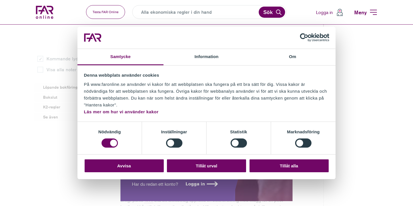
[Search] (199, 12)
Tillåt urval (206, 165)
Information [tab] (206, 56)
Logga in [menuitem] (324, 12)
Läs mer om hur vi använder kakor (121, 111)
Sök (268, 12)
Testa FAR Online (105, 12)
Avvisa (124, 165)
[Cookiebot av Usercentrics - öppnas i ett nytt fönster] (304, 37)
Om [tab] (292, 56)
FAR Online (49, 12)
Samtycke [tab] (120, 56)
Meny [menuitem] (360, 12)
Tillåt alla (289, 165)
